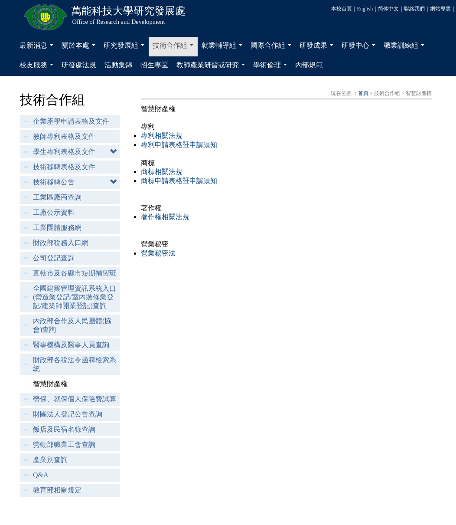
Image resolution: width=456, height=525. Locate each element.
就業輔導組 (224, 48)
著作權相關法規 (165, 216)
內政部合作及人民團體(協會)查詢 (72, 325)
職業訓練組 (406, 48)
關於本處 (80, 48)
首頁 (363, 93)
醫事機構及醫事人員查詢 (71, 344)
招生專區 (154, 65)
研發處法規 (79, 65)
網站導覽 (440, 9)
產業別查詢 (50, 459)
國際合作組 (273, 48)
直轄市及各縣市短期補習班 (74, 273)
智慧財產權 (50, 383)
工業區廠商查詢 (57, 197)
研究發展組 (126, 48)
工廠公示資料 (54, 212)
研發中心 (360, 48)
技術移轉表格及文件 (64, 167)
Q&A (41, 475)
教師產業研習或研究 (212, 67)
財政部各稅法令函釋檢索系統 (74, 364)
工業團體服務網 (57, 227)
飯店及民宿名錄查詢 (64, 429)
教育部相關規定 (57, 490)
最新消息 (38, 48)
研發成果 (318, 48)
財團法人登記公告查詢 (67, 414)
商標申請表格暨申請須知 (179, 180)
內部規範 (309, 65)
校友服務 (38, 67)
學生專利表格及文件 (64, 151)
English (365, 9)
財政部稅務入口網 (60, 242)
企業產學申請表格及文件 (71, 121)
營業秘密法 (158, 253)
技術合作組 (175, 48)
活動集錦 (118, 65)
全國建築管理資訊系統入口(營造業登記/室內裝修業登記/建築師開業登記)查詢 (74, 297)
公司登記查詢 (54, 258)
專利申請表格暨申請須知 (179, 144)
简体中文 (388, 9)
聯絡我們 (414, 9)
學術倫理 (271, 67)
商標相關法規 (161, 171)
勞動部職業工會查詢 (64, 444)
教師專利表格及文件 (64, 136)
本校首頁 (341, 9)
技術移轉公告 (54, 182)
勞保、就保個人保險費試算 (74, 399)
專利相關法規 (161, 135)
